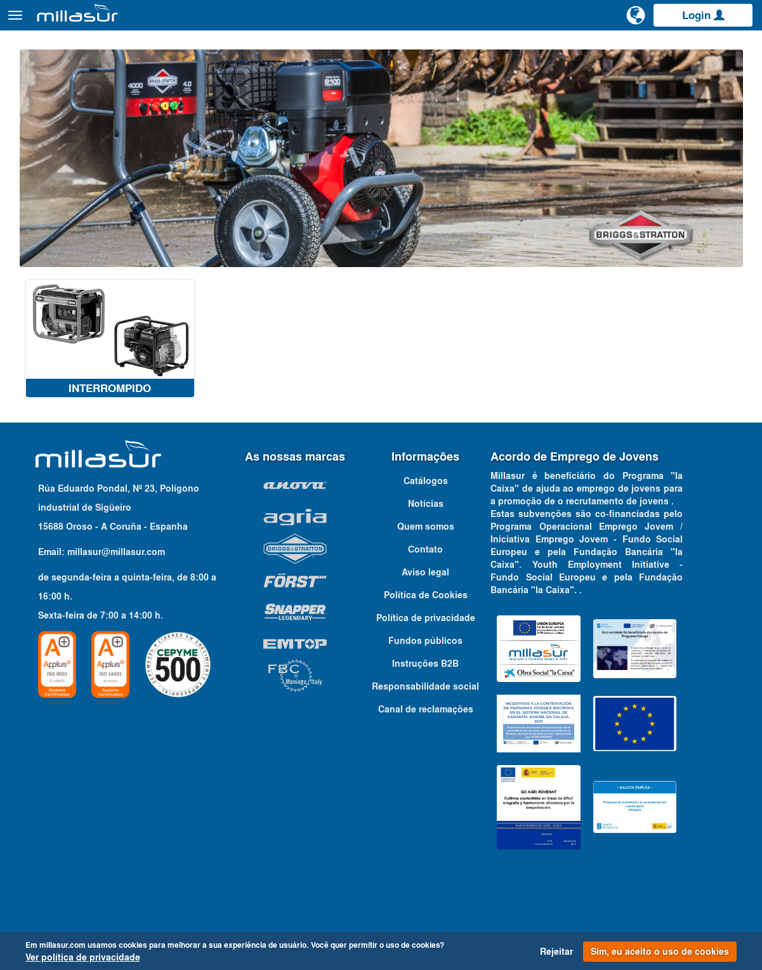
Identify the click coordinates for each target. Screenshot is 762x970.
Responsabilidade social (425, 709)
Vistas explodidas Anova (533, 50)
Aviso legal (425, 595)
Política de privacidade (425, 640)
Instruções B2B (425, 686)
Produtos (153, 21)
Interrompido (110, 411)
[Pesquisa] (587, 21)
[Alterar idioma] (636, 20)
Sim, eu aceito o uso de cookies (660, 951)
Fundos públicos (425, 663)
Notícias (425, 526)
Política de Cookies (426, 618)
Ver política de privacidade (82, 957)
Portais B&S (625, 50)
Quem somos (425, 549)
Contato (738, 50)
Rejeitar (556, 951)
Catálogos (686, 50)
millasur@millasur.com (116, 574)
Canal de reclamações (425, 732)
